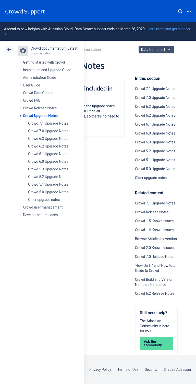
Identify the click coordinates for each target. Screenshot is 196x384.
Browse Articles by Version (156, 239)
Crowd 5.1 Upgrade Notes (48, 184)
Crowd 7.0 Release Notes (155, 257)
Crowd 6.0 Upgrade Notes (48, 161)
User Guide (31, 85)
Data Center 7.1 (157, 49)
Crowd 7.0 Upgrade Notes (48, 131)
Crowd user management (43, 207)
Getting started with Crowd (44, 62)
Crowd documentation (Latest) (55, 48)
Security (151, 369)
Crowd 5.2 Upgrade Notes (48, 177)
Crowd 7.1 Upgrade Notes (48, 123)
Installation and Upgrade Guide (47, 70)
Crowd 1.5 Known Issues (154, 221)
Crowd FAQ (31, 100)
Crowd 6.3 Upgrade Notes (48, 139)
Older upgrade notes (44, 200)
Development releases (40, 215)
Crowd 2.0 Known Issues (154, 248)
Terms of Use (127, 369)
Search (180, 11)
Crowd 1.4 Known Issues (154, 230)
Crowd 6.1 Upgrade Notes (48, 154)
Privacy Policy (100, 369)
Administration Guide (39, 78)
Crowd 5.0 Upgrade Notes (48, 192)
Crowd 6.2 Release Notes (155, 293)
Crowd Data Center (38, 93)
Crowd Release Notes (40, 108)
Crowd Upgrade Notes (40, 116)
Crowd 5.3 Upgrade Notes (48, 169)
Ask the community (153, 343)
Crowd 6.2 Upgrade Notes (48, 146)
